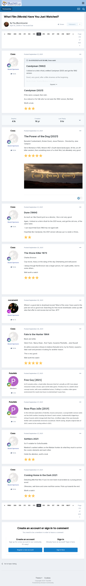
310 (20, 34)
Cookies (47, 578)
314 (39, 34)
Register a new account (25, 550)
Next (68, 34)
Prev (9, 34)
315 (43, 34)
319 (63, 34)
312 (29, 34)
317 (53, 34)
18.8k (13, 74)
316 (48, 34)
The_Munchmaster (20, 23)
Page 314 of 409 (79, 39)
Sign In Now (61, 550)
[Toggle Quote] (27, 60)
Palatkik (13, 373)
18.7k (13, 320)
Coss (12, 54)
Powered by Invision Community (43, 583)
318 (58, 34)
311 (25, 34)
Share (61, 24)
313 (34, 34)
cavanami (13, 300)
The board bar (27, 25)
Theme (39, 578)
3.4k (13, 393)
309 (15, 34)
